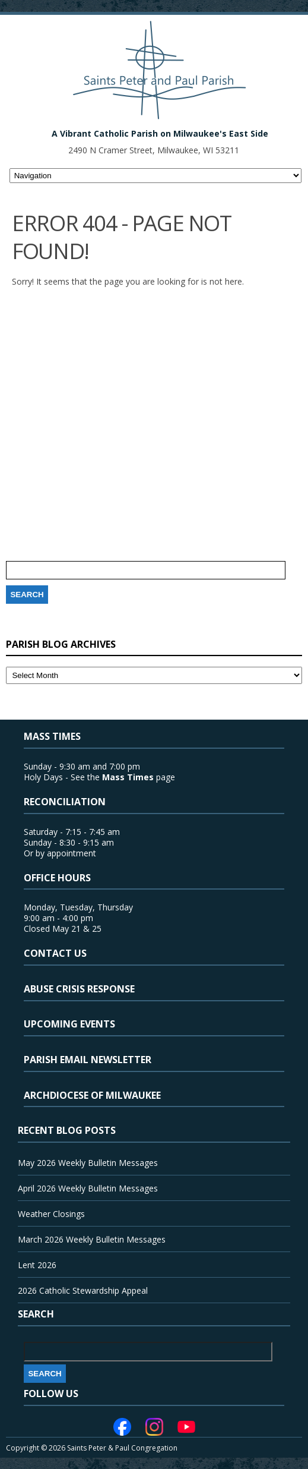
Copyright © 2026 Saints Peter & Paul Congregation (91, 1448)
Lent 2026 (37, 1265)
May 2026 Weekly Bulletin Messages (88, 1162)
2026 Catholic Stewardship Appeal (83, 1290)
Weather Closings (51, 1213)
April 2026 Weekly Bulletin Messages (88, 1188)
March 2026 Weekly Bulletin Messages (92, 1239)
